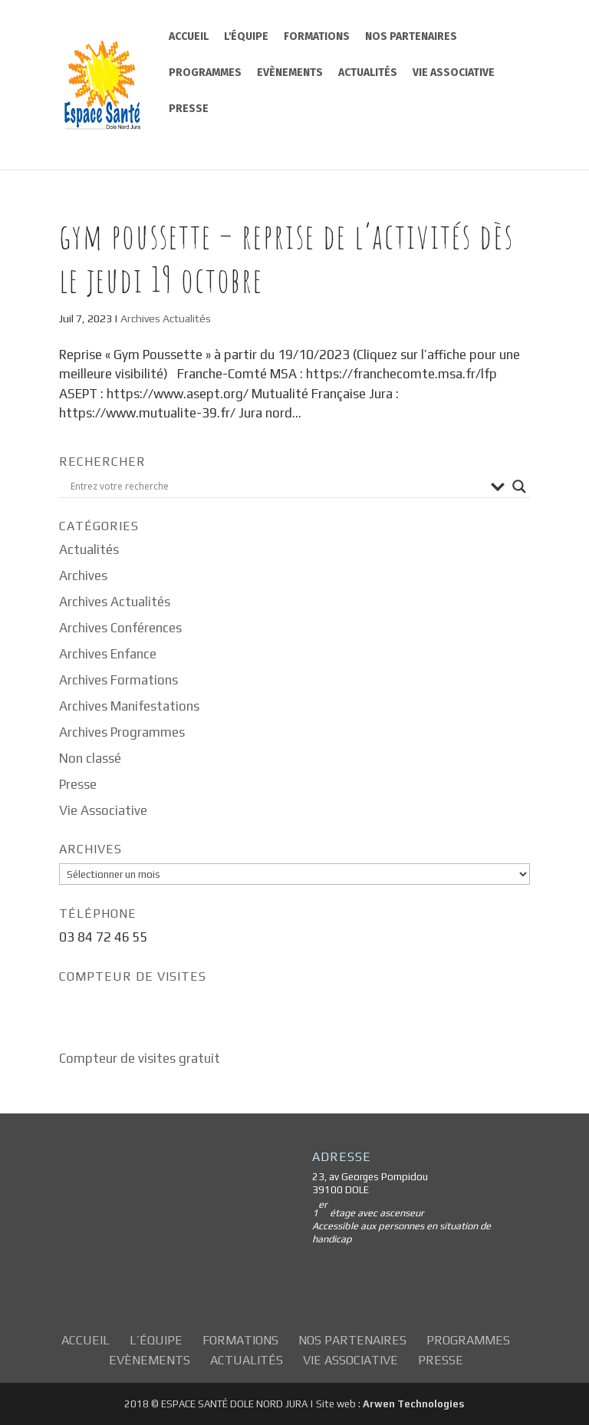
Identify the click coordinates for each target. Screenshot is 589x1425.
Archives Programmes (122, 732)
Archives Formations (118, 680)
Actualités (367, 72)
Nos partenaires (411, 36)
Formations (317, 36)
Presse (189, 108)
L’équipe (156, 1340)
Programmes (205, 72)
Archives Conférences (120, 627)
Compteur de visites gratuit (139, 1058)
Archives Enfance (107, 653)
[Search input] (277, 486)
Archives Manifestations (129, 706)
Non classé (90, 758)
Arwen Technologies (413, 1404)
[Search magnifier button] (519, 486)
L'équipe (246, 36)
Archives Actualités (165, 318)
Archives (83, 575)
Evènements (290, 72)
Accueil (189, 36)
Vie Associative (454, 72)
